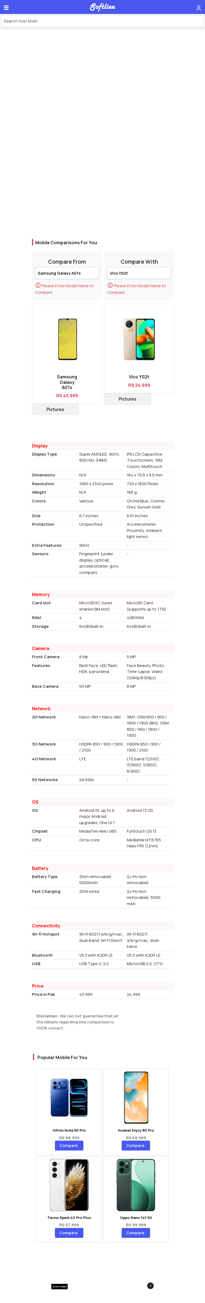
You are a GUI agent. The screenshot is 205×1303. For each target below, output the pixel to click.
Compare (69, 1145)
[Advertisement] (102, 1296)
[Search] (102, 21)
